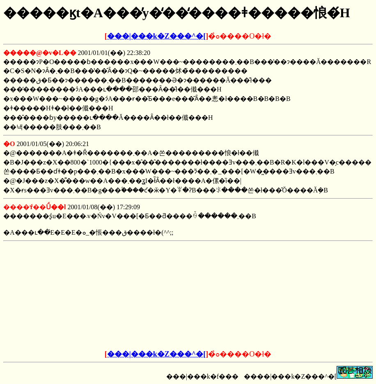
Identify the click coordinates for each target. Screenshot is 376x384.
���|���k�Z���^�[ (156, 36)
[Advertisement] (125, 296)
